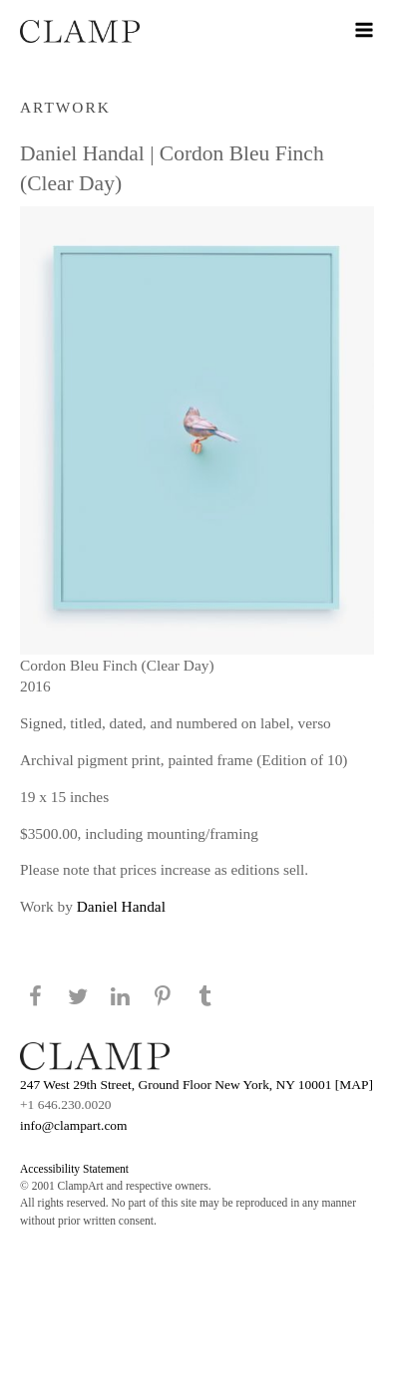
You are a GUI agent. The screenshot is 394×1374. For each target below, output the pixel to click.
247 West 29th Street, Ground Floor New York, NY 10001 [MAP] (196, 1084)
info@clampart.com (74, 1125)
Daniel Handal (121, 906)
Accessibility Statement (74, 1169)
